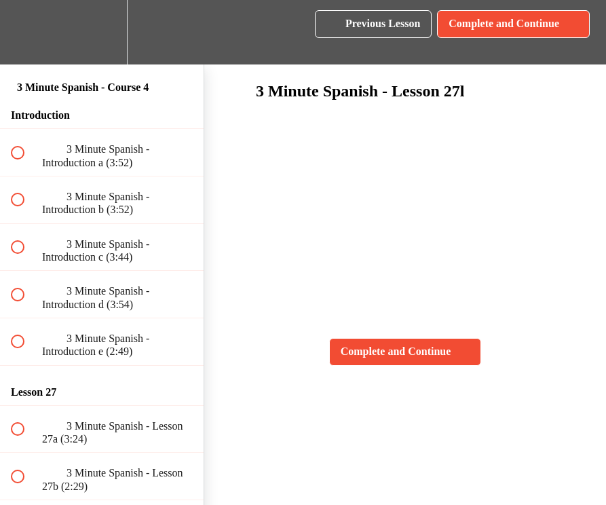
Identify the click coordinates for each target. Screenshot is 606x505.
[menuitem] (102, 32)
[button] (25, 32)
